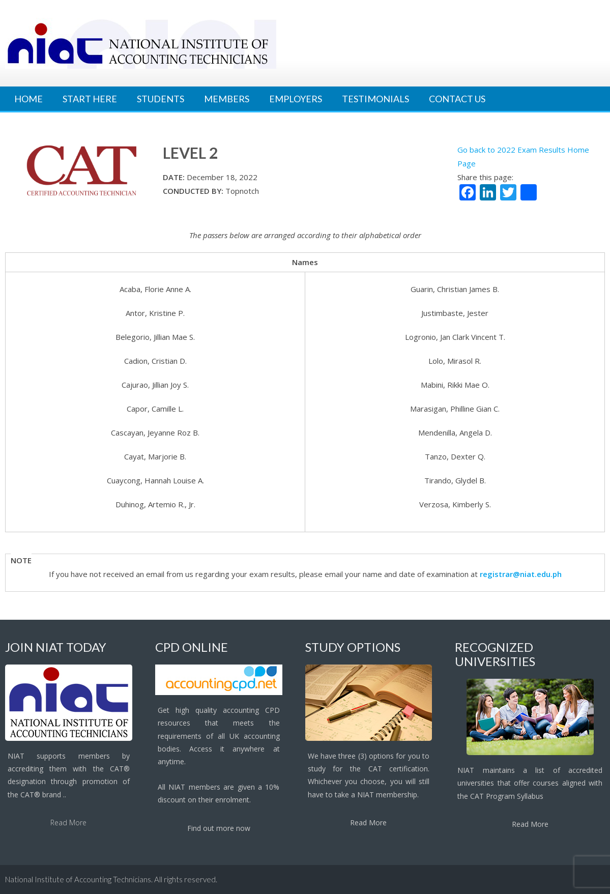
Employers (295, 98)
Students (160, 98)
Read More (68, 822)
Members (226, 98)
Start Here (90, 98)
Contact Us (457, 98)
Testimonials (375, 98)
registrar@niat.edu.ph (521, 574)
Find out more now (218, 828)
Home (28, 98)
